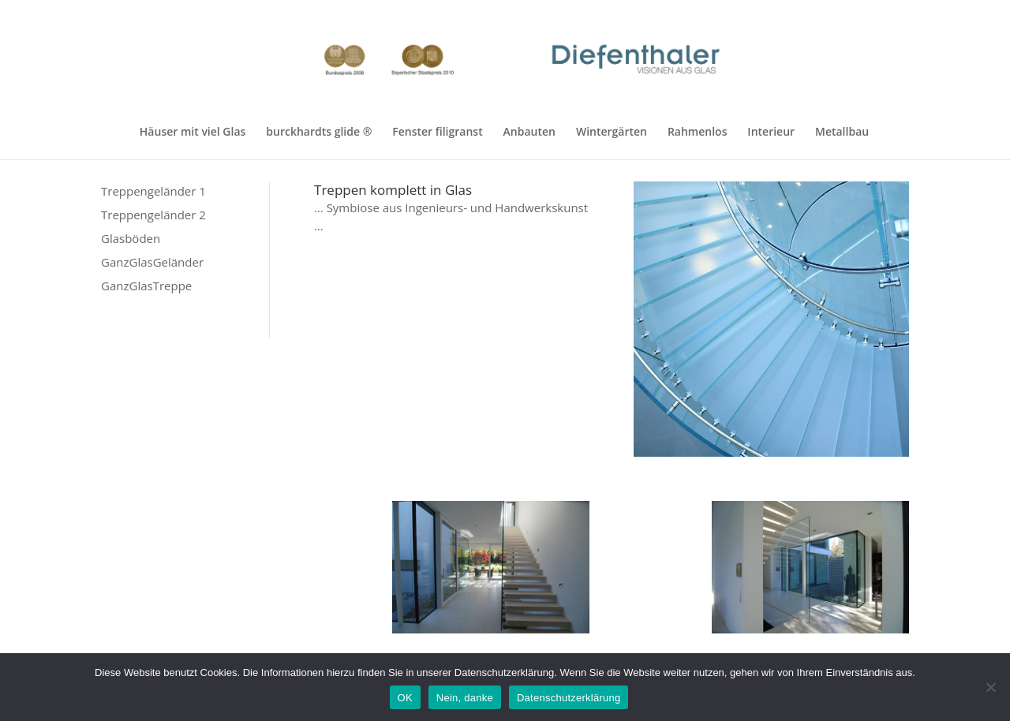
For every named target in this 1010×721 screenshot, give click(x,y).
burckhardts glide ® (319, 132)
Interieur (771, 132)
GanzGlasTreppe (146, 285)
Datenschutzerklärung (568, 698)
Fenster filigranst (437, 132)
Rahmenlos (698, 132)
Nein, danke (464, 698)
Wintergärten (611, 132)
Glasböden (130, 238)
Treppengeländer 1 (153, 191)
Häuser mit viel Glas (193, 132)
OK (405, 698)
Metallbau (842, 132)
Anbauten (529, 132)
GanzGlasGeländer (152, 262)
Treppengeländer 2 (153, 214)
